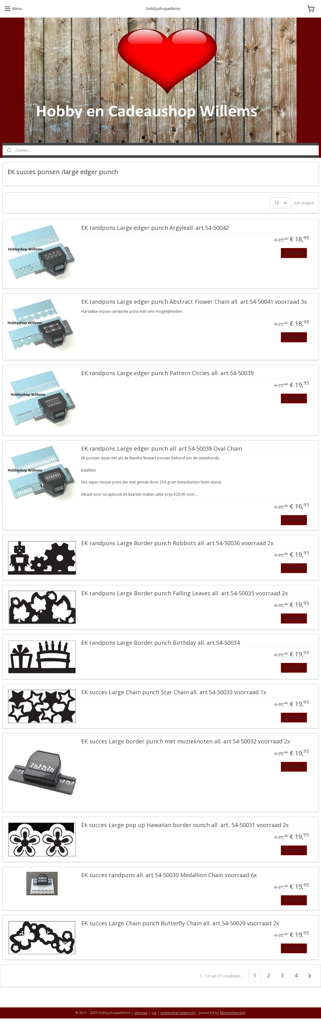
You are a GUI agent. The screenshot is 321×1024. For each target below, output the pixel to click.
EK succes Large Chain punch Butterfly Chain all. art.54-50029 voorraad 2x (180, 923)
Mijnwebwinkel (232, 1012)
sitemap (141, 1012)
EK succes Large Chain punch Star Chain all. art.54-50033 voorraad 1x (173, 692)
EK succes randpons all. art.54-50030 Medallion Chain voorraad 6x (169, 875)
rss (154, 1012)
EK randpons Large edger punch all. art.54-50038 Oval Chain (161, 448)
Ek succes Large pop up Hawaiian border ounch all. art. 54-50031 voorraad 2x (185, 825)
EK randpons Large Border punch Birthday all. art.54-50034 (160, 642)
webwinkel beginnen (178, 1012)
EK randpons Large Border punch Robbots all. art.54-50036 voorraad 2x (177, 543)
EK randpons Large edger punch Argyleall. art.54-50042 (155, 228)
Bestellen (294, 252)
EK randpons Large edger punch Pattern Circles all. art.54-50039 (167, 373)
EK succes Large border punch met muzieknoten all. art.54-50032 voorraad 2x (185, 741)
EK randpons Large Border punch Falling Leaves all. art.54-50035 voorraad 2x (184, 593)
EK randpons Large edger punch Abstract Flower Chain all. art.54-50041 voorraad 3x (194, 301)
